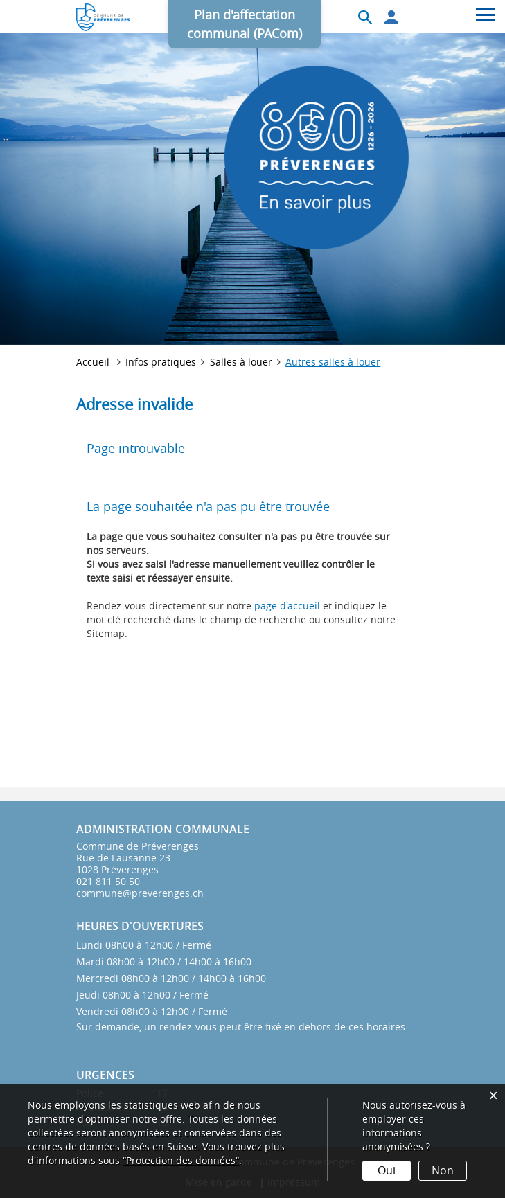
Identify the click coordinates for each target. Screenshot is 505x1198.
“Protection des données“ (181, 1160)
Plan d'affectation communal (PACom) (244, 24)
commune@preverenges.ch (140, 893)
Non (443, 1170)
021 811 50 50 (108, 881)
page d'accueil (287, 605)
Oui (387, 1170)
